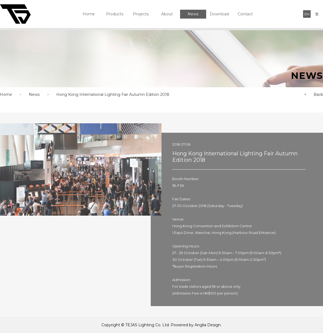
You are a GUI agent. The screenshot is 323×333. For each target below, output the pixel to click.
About (167, 14)
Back (310, 94)
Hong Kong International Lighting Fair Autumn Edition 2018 (112, 94)
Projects (141, 14)
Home (89, 14)
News (193, 14)
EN (306, 14)
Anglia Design (208, 325)
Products (114, 14)
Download (219, 14)
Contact (245, 14)
